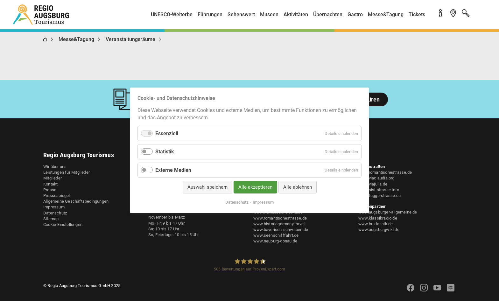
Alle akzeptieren (255, 187)
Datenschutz (55, 213)
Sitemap (51, 218)
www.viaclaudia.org (376, 178)
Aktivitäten (296, 14)
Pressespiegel (56, 195)
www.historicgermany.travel (279, 223)
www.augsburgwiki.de (378, 229)
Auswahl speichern (207, 187)
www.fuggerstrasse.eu (379, 195)
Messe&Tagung (386, 14)
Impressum (54, 207)
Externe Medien (173, 170)
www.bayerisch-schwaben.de (280, 229)
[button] (480, 17)
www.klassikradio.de (377, 218)
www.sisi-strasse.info (378, 189)
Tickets (417, 14)
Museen (269, 14)
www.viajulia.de (372, 184)
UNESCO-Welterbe (172, 14)
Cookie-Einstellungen (62, 224)
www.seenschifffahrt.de (276, 235)
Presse (49, 189)
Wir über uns (55, 166)
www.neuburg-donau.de (275, 241)
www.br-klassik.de (375, 223)
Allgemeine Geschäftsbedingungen (76, 201)
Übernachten (327, 14)
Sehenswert (241, 14)
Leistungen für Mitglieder (66, 172)
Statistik (164, 152)
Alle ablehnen (297, 187)
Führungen (210, 14)
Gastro (355, 14)
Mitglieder (52, 178)
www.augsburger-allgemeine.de (387, 212)
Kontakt (50, 184)
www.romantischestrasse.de (280, 218)
